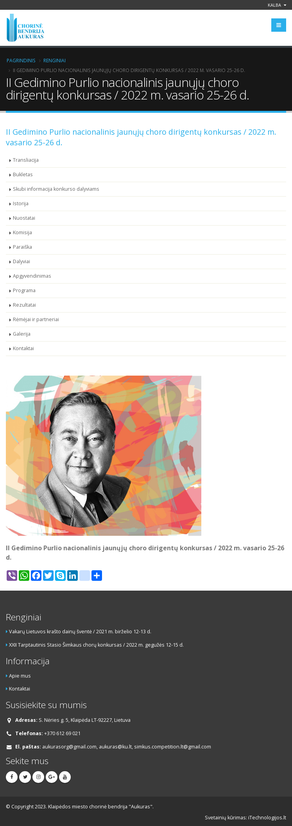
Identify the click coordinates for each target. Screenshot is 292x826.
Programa (24, 290)
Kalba (277, 5)
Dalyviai (21, 261)
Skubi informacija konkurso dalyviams (56, 189)
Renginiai (54, 60)
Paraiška (22, 247)
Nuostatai (24, 218)
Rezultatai (24, 305)
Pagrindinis (21, 60)
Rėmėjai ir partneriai (36, 319)
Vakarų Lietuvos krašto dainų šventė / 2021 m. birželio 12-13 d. (80, 631)
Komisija (22, 232)
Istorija (21, 203)
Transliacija (26, 160)
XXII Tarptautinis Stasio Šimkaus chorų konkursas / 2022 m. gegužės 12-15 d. (96, 645)
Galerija (21, 334)
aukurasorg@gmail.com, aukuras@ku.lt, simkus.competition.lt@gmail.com (126, 746)
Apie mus (20, 675)
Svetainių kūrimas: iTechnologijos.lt (245, 817)
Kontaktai (23, 348)
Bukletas (23, 174)
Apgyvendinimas (32, 276)
